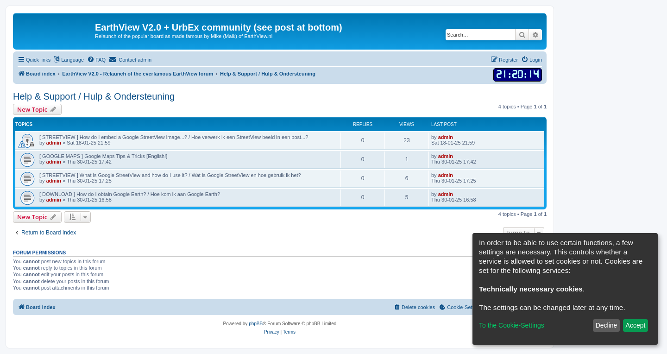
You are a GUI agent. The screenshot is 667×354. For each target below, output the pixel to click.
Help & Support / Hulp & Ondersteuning (94, 96)
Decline (606, 325)
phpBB (256, 323)
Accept (636, 325)
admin (53, 142)
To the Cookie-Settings (511, 325)
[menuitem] (96, 59)
